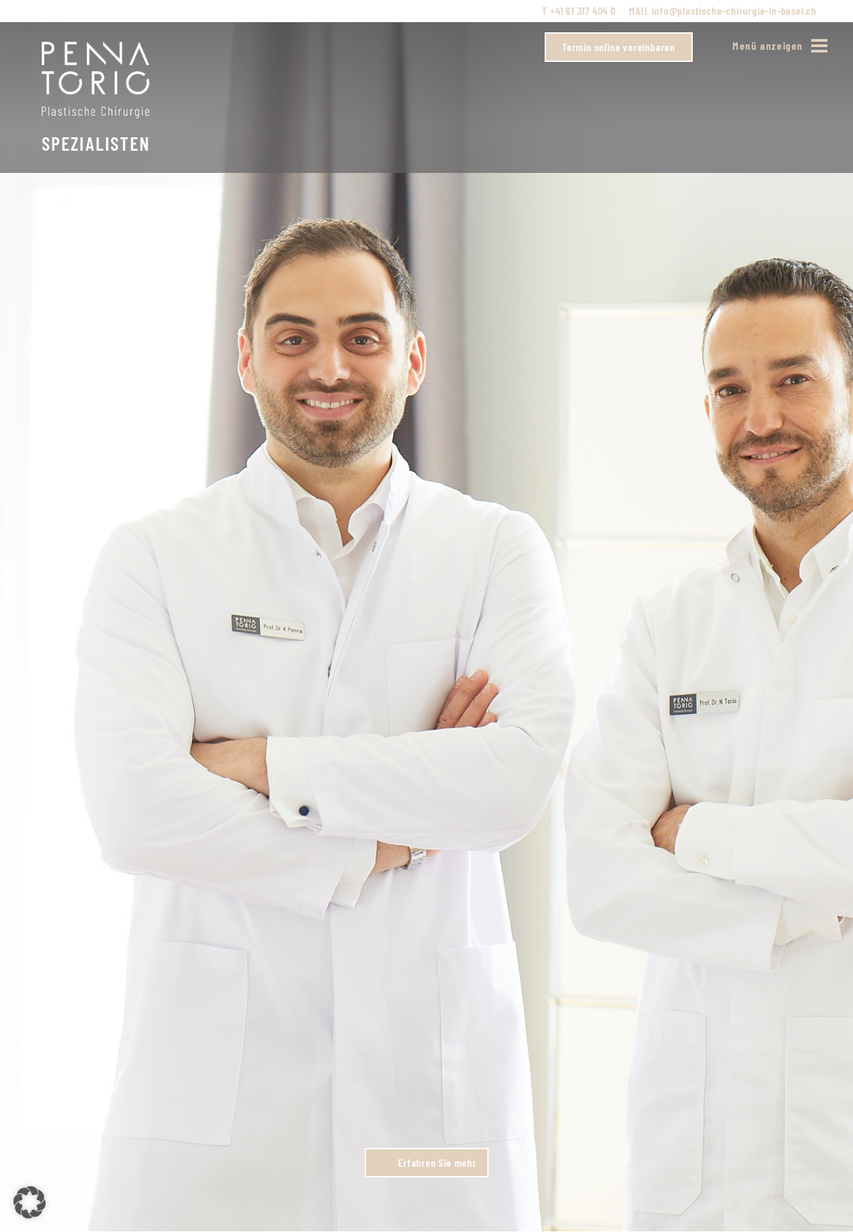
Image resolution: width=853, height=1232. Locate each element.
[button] (29, 1202)
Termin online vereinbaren (618, 46)
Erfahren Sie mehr (437, 1162)
